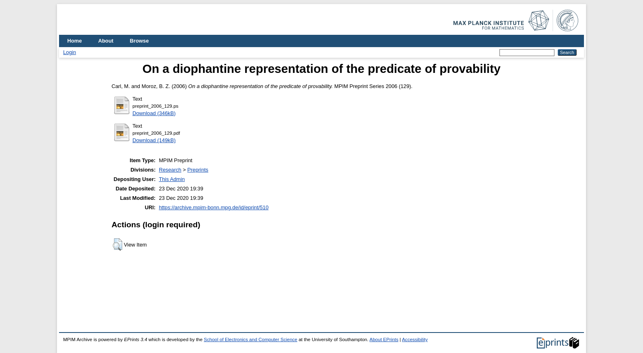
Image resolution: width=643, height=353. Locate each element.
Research (170, 170)
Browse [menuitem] (139, 41)
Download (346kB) (154, 113)
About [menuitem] (106, 41)
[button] (117, 244)
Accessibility (415, 339)
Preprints (197, 170)
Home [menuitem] (74, 41)
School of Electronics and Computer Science (250, 339)
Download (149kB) (154, 140)
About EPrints (383, 339)
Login (69, 52)
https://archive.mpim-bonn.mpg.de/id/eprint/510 (213, 207)
